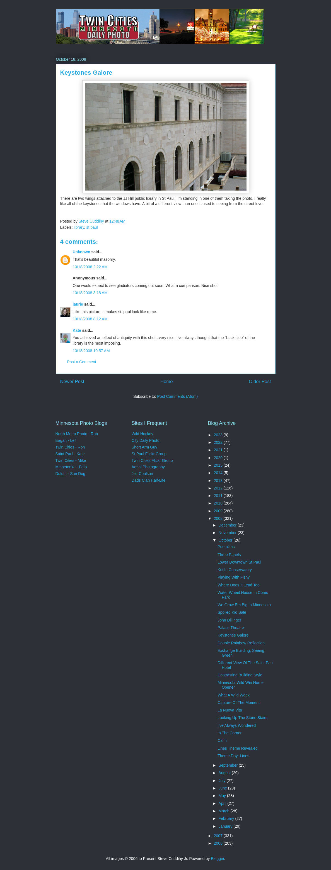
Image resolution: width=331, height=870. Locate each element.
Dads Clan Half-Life (148, 480)
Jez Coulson (142, 473)
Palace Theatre (231, 627)
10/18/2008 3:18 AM (90, 293)
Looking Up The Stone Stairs (242, 717)
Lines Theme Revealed (238, 748)
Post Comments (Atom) (177, 396)
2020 (219, 457)
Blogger (217, 858)
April (223, 803)
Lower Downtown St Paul (239, 562)
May (223, 795)
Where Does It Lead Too (239, 585)
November (228, 532)
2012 (219, 488)
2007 (219, 836)
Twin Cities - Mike (70, 460)
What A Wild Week (234, 695)
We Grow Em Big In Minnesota (244, 605)
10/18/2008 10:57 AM (91, 351)
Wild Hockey (142, 434)
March (225, 811)
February (227, 818)
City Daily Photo (146, 440)
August (225, 773)
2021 (219, 450)
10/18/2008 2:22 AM (90, 267)
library (79, 227)
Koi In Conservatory (235, 569)
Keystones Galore (233, 635)
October (226, 540)
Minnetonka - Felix (71, 467)
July (223, 780)
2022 (219, 442)
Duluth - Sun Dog (70, 473)
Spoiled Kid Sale (232, 612)
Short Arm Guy (144, 447)
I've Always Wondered (237, 725)
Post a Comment (81, 362)
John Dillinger (229, 620)
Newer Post (72, 381)
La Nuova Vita (230, 710)
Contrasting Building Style (240, 675)
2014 (219, 473)
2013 (219, 480)
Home (166, 381)
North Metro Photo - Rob (76, 434)
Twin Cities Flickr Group (152, 460)
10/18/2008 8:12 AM (90, 319)
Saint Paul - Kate (70, 454)
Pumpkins (226, 547)
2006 (219, 843)
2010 (219, 503)
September (229, 765)
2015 (219, 465)
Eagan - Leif (66, 440)
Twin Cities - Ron (70, 447)
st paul (92, 227)
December (228, 525)
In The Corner (229, 733)
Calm (222, 740)
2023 (219, 435)
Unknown (81, 252)
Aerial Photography (148, 467)
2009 (219, 511)
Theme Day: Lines (233, 756)
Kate (77, 330)
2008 (219, 518)
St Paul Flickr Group (149, 454)
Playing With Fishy (234, 577)
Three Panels (229, 554)
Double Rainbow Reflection (241, 643)
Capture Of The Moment (239, 702)
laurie (78, 304)
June (223, 788)
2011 (219, 495)
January (226, 826)
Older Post (260, 381)
